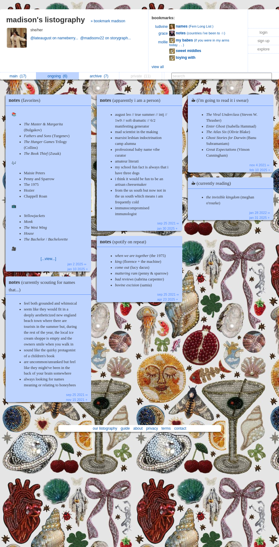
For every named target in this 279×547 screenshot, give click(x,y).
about (138, 428)
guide (125, 428)
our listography (105, 428)
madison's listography (45, 19)
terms (166, 428)
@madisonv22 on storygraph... (106, 38)
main (18, 76)
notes (26, 100)
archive (99, 76)
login (263, 32)
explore (263, 49)
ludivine (161, 26)
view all (158, 67)
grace (163, 33)
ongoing (57, 76)
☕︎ (221, 100)
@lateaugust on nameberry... (55, 38)
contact (180, 428)
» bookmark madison (108, 21)
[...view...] (48, 259)
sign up (264, 41)
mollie (163, 42)
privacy (152, 428)
